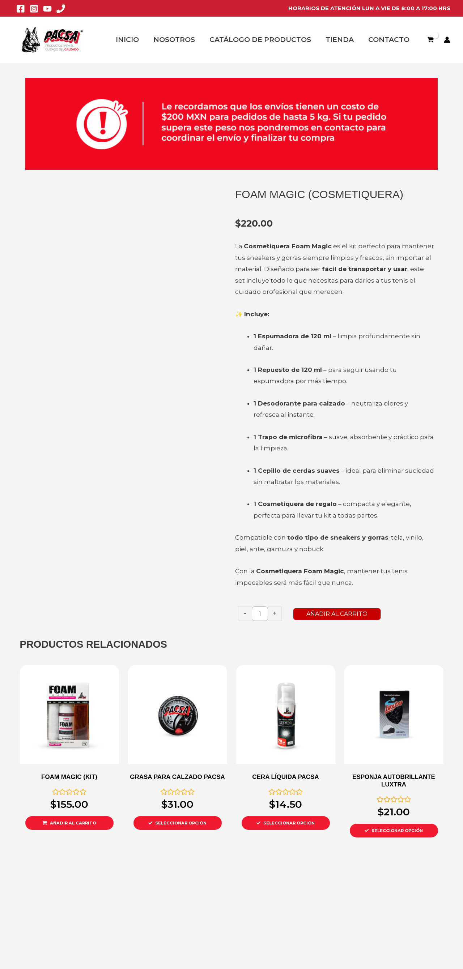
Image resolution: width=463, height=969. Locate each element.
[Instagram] (34, 8)
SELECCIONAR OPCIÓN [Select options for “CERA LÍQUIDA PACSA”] (289, 823)
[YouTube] (47, 8)
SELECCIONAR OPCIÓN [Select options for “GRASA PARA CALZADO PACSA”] (181, 823)
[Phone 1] (60, 8)
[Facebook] (20, 8)
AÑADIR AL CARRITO (357, 613)
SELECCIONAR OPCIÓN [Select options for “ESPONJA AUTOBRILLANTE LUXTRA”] (397, 830)
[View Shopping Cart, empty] (430, 40)
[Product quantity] (260, 613)
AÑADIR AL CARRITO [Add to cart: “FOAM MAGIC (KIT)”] (73, 823)
